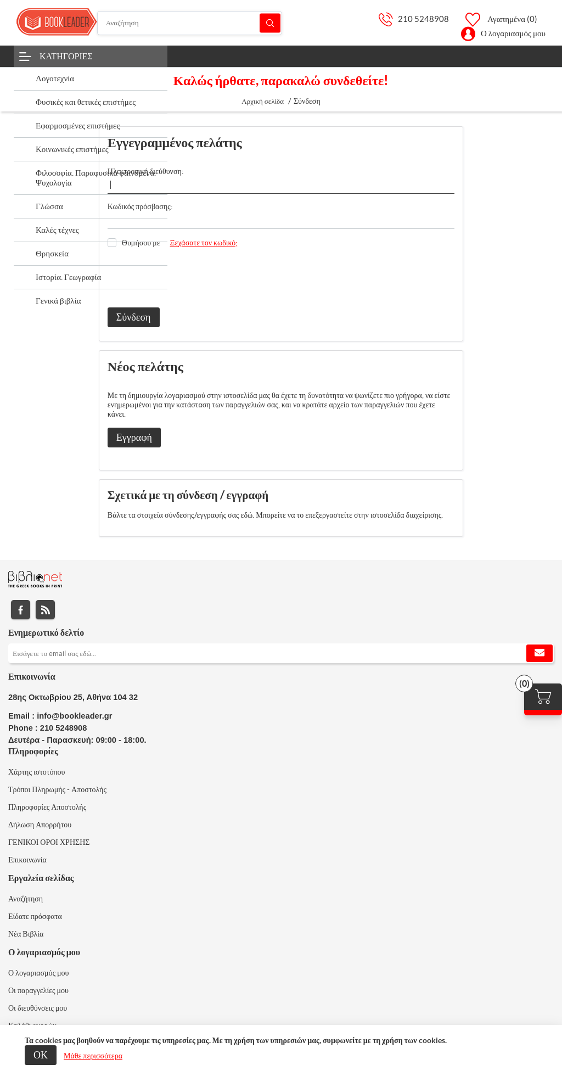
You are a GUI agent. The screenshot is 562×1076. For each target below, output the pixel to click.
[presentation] (191, 277)
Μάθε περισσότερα (93, 1055)
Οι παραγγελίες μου (38, 990)
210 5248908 (423, 19)
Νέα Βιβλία (25, 933)
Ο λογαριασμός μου (513, 33)
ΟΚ (40, 1055)
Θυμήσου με (141, 242)
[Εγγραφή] (281, 653)
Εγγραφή (134, 437)
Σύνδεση (133, 317)
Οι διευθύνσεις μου (37, 1008)
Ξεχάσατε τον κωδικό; (204, 242)
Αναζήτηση (270, 22)
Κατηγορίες (66, 56)
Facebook (20, 609)
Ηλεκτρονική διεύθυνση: (146, 171)
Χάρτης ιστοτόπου (36, 771)
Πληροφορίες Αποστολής (47, 807)
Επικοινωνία (27, 859)
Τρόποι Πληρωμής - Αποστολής (57, 789)
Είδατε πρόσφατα (35, 916)
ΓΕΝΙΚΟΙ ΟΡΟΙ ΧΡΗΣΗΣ (48, 842)
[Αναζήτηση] (189, 23)
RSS (45, 609)
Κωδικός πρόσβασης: (140, 206)
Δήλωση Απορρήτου (39, 824)
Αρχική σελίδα (262, 101)
